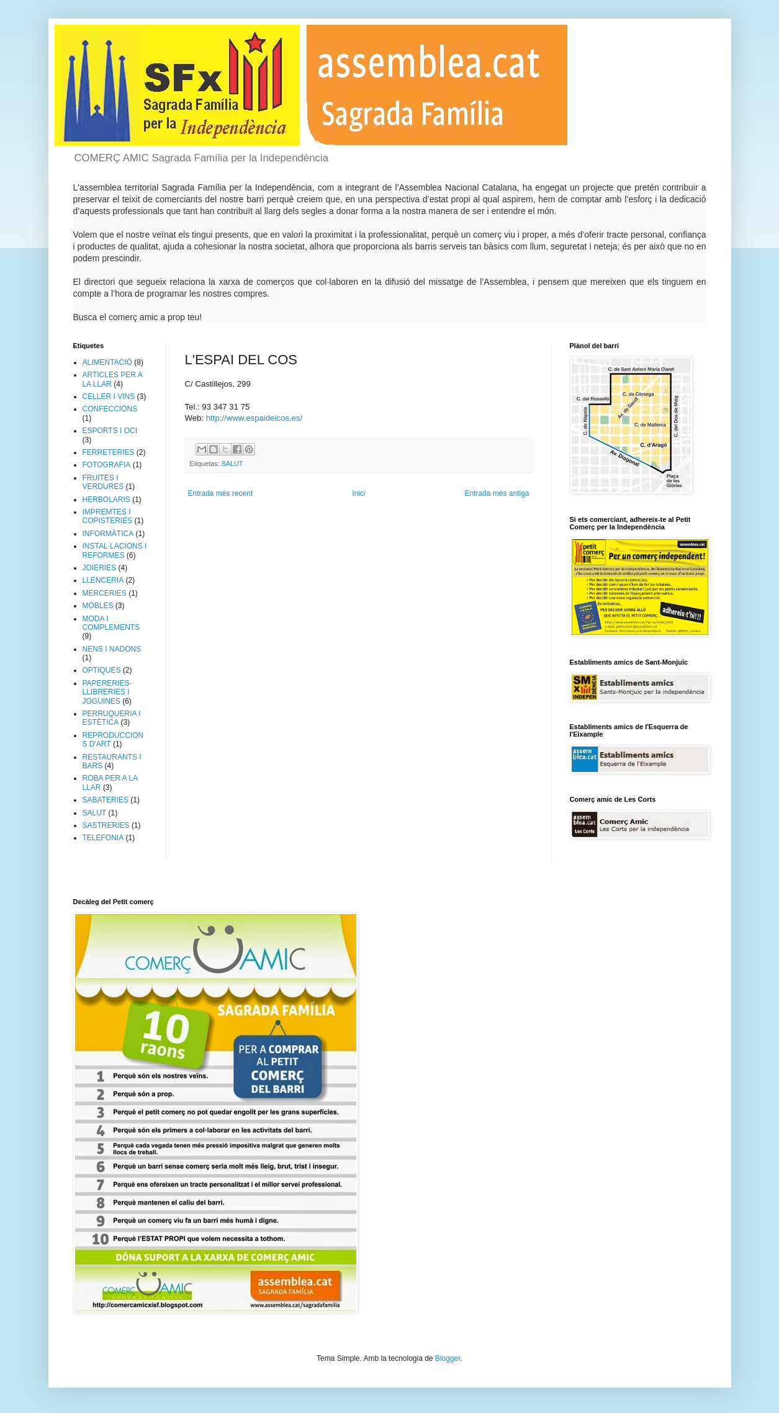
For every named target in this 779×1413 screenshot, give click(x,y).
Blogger (448, 1358)
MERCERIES (105, 593)
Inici (358, 493)
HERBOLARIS (106, 499)
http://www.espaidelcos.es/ (254, 418)
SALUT (232, 463)
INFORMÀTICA (108, 533)
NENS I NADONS (112, 649)
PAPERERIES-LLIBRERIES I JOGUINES (107, 692)
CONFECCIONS (110, 409)
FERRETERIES (109, 452)
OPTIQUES (102, 670)
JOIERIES (100, 567)
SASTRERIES (106, 825)
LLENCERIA (103, 580)
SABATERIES (105, 800)
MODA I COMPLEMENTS (111, 623)
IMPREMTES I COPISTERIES (108, 516)
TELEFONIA (103, 837)
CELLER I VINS (109, 396)
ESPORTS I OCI (110, 430)
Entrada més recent (220, 493)
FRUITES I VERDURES (103, 482)
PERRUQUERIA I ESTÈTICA (112, 718)
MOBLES (98, 605)
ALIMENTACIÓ (107, 362)
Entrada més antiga (496, 493)
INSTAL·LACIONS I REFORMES (115, 550)
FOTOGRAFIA (107, 464)
